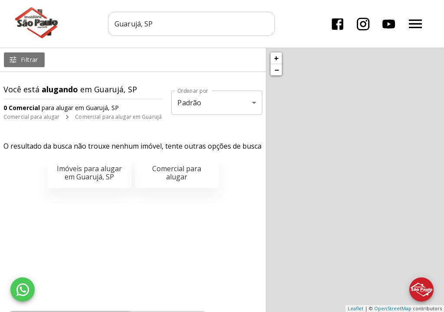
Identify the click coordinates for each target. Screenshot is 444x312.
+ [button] (276, 58)
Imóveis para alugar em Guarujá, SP (89, 173)
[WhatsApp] (22, 289)
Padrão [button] (189, 102)
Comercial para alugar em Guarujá (118, 116)
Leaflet (355, 308)
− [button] (276, 70)
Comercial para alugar (31, 116)
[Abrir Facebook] (337, 24)
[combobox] (191, 24)
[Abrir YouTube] (388, 24)
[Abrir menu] (415, 24)
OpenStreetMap (392, 308)
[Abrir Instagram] (363, 24)
